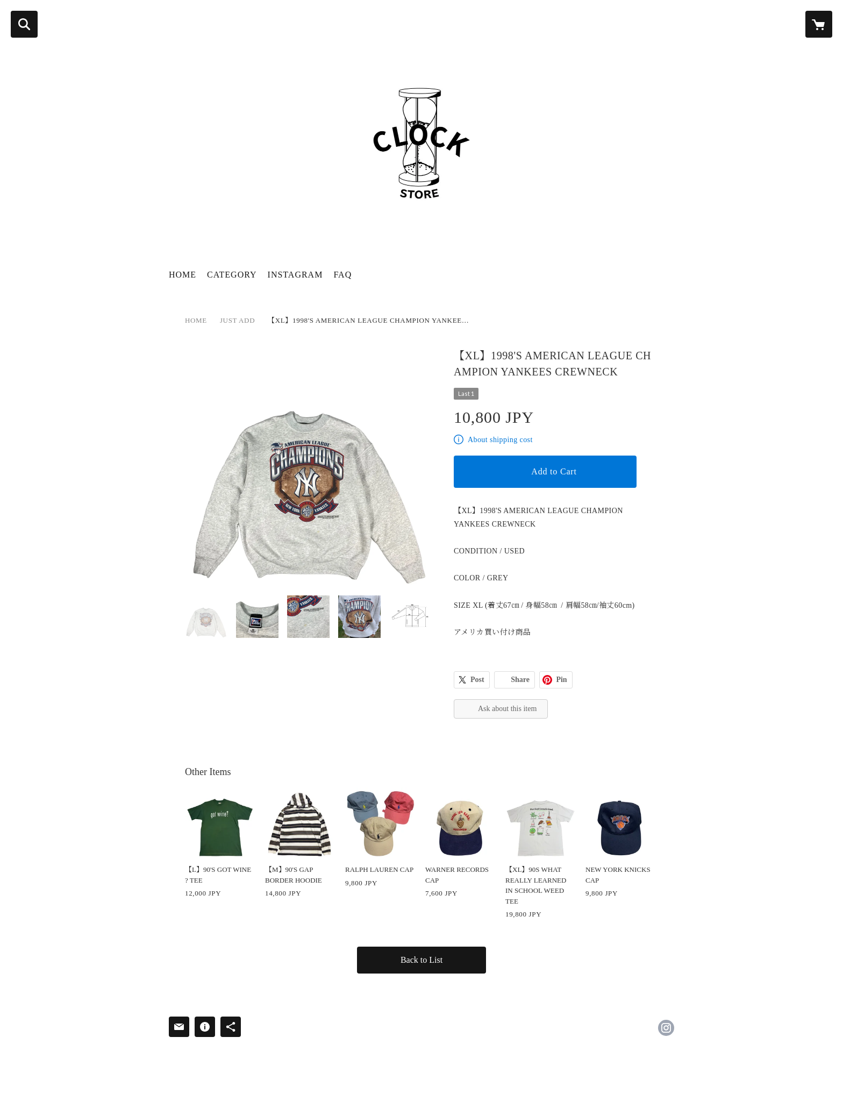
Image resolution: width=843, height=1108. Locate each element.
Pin (561, 680)
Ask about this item (507, 709)
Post (477, 680)
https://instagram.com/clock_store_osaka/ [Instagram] (666, 1028)
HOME (182, 274)
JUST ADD (237, 320)
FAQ (342, 274)
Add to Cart (553, 471)
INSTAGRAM (295, 274)
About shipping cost (500, 440)
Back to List (421, 959)
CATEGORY (231, 274)
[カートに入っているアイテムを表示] (818, 24)
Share (520, 680)
